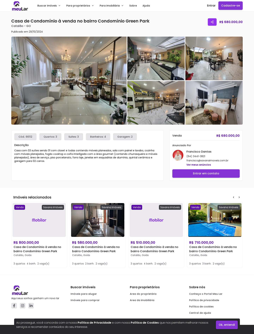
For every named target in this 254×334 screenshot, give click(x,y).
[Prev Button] (233, 197)
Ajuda (146, 5)
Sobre (133, 5)
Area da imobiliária (142, 300)
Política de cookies (201, 306)
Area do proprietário (143, 294)
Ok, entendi (227, 325)
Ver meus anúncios (198, 164)
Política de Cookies (145, 323)
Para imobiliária (112, 5)
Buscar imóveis (49, 5)
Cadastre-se (230, 6)
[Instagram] (22, 305)
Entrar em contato (206, 173)
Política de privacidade (204, 300)
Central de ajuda (200, 313)
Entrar (211, 6)
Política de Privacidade (94, 323)
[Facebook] (14, 305)
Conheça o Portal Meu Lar (205, 294)
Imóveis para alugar (84, 294)
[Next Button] (239, 197)
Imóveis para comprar (85, 300)
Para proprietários (80, 5)
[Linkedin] (31, 305)
